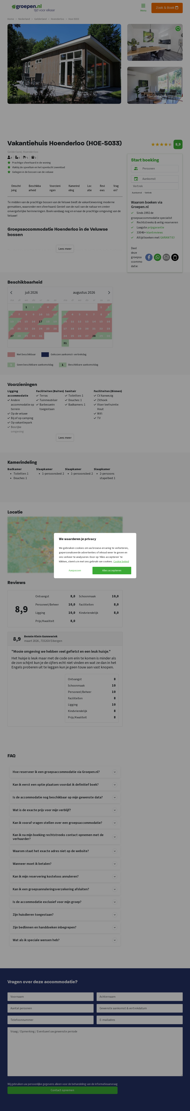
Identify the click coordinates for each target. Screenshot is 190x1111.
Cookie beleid (121, 561)
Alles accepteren (111, 570)
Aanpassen (75, 570)
